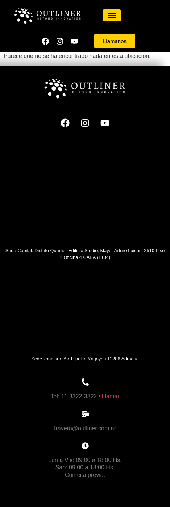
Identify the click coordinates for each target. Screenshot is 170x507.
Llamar (111, 396)
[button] (112, 15)
